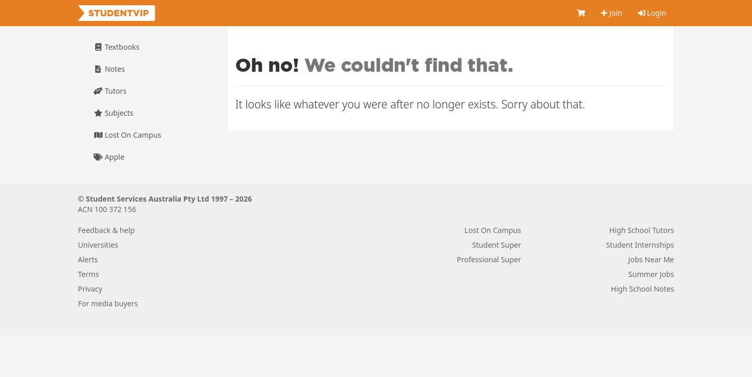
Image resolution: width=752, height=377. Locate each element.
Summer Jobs (651, 274)
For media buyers (108, 303)
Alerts (88, 259)
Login (652, 13)
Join (611, 13)
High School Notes (642, 289)
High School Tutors (641, 230)
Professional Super (489, 259)
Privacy (90, 289)
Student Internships (640, 245)
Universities (98, 245)
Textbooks (117, 47)
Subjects (113, 113)
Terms (88, 274)
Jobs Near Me (651, 259)
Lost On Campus (127, 135)
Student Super (496, 245)
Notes (109, 69)
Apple (109, 157)
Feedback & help (106, 230)
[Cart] (581, 13)
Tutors (110, 91)
